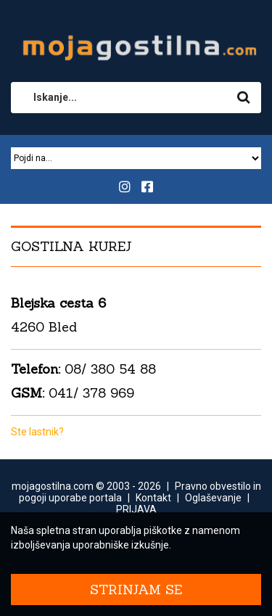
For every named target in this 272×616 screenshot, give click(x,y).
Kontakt (153, 498)
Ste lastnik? (37, 432)
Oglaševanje (213, 498)
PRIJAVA (136, 509)
